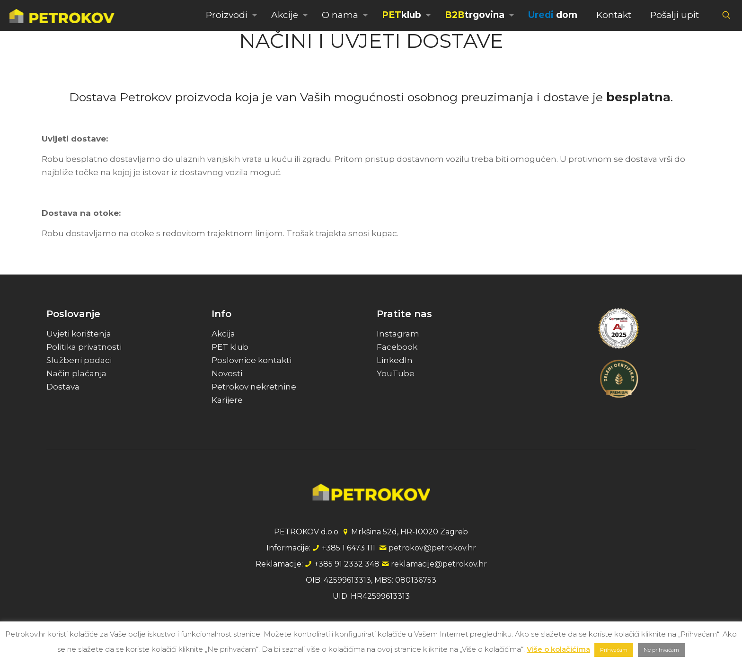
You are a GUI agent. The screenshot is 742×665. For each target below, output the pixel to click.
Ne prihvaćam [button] (661, 650)
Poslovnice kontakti (252, 360)
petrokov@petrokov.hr (432, 547)
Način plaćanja (76, 373)
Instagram (398, 333)
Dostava (63, 386)
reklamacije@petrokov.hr (439, 563)
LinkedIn (395, 360)
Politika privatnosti (84, 347)
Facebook (397, 347)
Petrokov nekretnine (254, 386)
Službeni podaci (79, 360)
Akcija (223, 333)
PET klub (230, 347)
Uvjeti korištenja (78, 333)
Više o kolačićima (558, 649)
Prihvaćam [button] (613, 650)
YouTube (396, 373)
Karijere (227, 400)
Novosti (227, 373)
